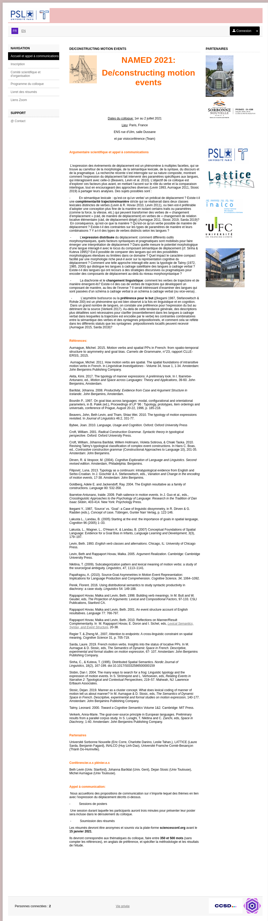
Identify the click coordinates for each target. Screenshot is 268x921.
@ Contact (18, 121)
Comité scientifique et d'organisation (26, 74)
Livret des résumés (24, 92)
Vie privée (123, 906)
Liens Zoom (19, 100)
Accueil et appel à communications (35, 56)
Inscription (18, 64)
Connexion (241, 31)
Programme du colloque (27, 84)
